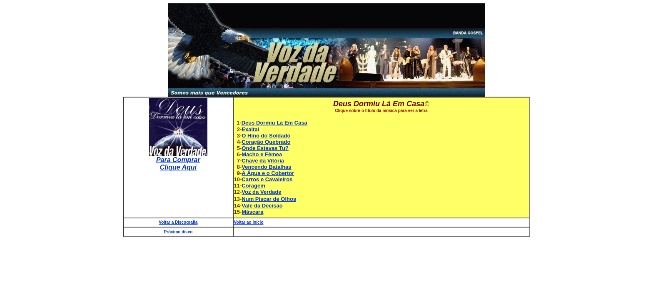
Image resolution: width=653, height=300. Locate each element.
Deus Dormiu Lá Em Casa (274, 123)
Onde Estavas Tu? (265, 148)
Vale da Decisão (262, 205)
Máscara (252, 212)
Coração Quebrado (266, 142)
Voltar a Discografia (178, 222)
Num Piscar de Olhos (269, 199)
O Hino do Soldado (266, 135)
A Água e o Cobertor (268, 173)
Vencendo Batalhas (266, 167)
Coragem (253, 185)
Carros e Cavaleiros (267, 179)
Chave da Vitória (263, 161)
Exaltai (250, 129)
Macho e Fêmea (262, 154)
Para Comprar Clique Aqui (178, 163)
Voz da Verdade (261, 192)
